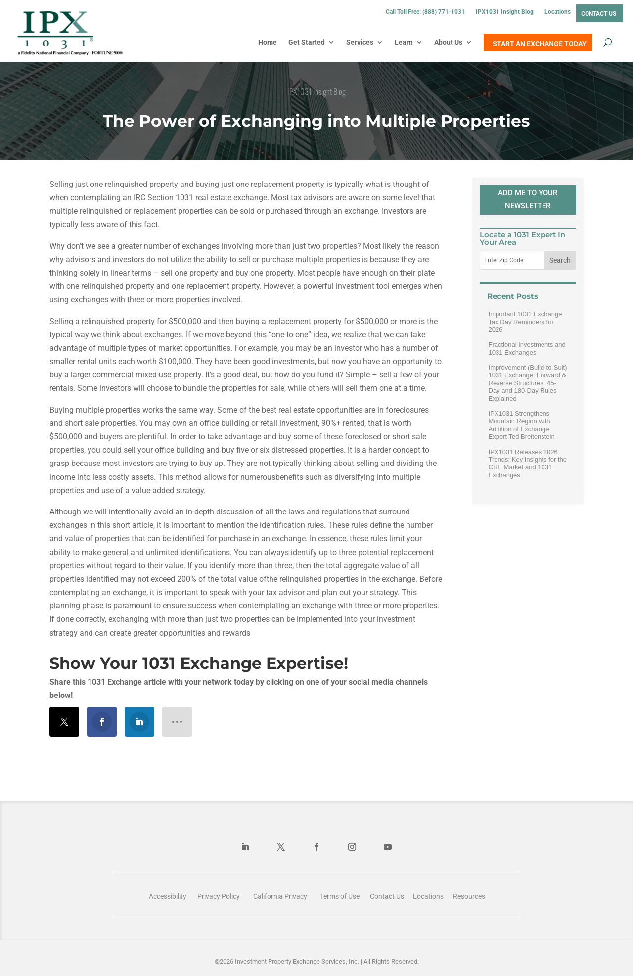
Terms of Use (340, 896)
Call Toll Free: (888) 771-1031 (425, 11)
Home (267, 42)
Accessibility (167, 896)
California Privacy (280, 896)
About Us (448, 42)
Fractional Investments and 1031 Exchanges (527, 348)
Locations (557, 11)
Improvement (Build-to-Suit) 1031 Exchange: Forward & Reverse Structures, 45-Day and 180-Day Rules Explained (528, 383)
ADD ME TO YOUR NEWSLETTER (527, 199)
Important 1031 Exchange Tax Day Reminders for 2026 (525, 321)
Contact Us (598, 13)
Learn (404, 42)
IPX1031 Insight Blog (505, 11)
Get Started (306, 42)
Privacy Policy (218, 896)
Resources (469, 896)
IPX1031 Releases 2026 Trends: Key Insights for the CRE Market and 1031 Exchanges (528, 463)
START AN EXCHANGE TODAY (540, 43)
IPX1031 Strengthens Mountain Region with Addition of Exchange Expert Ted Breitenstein (522, 425)
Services (359, 42)
